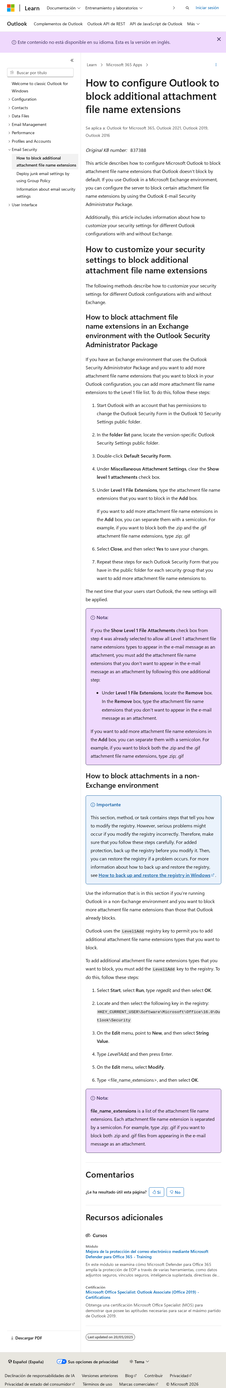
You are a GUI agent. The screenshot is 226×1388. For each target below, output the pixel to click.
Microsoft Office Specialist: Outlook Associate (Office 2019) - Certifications (142, 1294)
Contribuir (153, 1375)
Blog (129, 1375)
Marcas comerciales (137, 1384)
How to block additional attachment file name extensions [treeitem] (46, 161)
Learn (92, 64)
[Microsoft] (11, 8)
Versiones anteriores (100, 1375)
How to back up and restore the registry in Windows (154, 875)
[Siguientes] (174, 8)
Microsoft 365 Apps (124, 64)
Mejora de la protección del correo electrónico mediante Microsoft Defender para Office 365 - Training (147, 1254)
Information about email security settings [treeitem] (45, 192)
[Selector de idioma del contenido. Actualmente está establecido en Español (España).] (26, 1362)
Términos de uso (97, 1384)
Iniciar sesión (207, 7)
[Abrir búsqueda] (187, 8)
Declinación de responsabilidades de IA (40, 1375)
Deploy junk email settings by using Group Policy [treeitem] (42, 177)
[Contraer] (72, 60)
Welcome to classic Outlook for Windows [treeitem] (40, 87)
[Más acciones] (216, 65)
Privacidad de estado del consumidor (38, 1384)
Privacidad (179, 1375)
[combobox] (40, 72)
